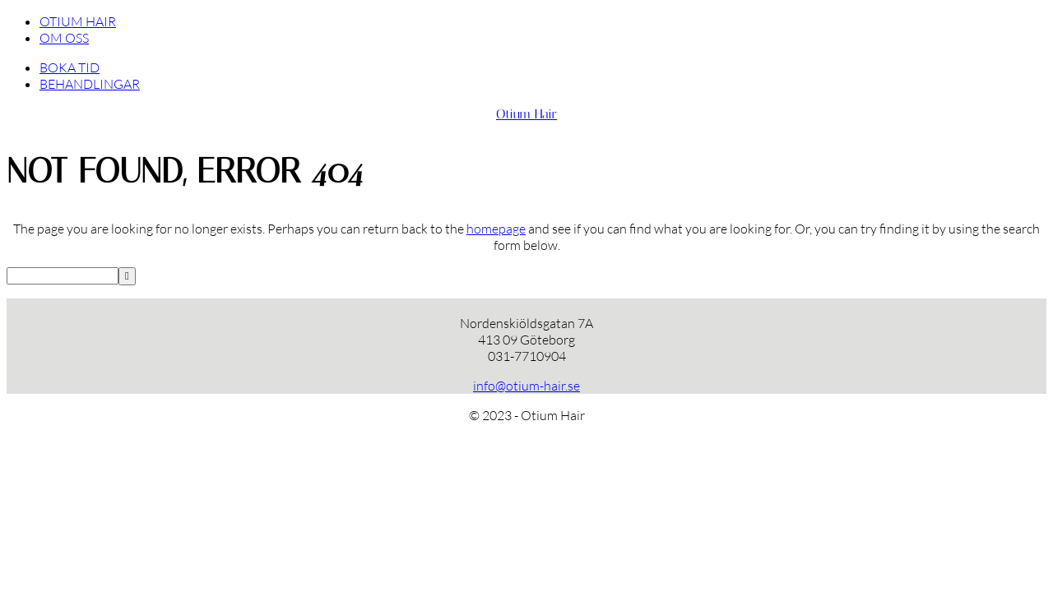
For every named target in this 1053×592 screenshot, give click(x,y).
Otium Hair (526, 114)
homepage (496, 228)
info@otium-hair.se (526, 385)
